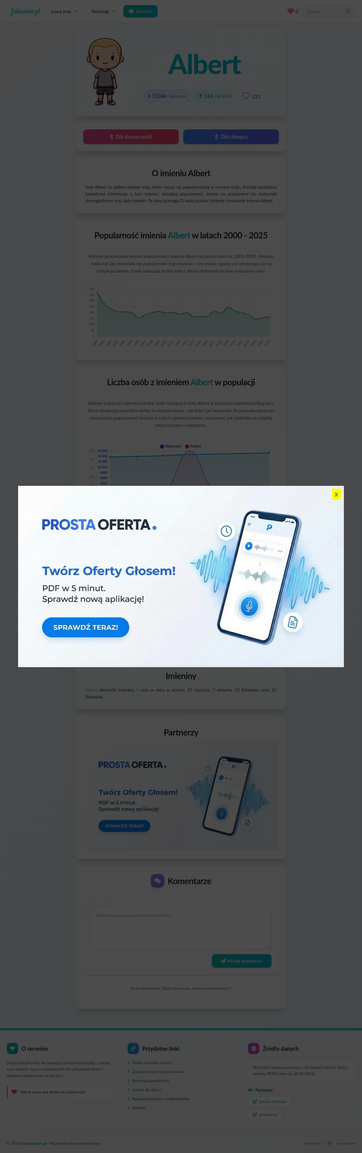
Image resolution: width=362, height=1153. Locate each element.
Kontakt (140, 11)
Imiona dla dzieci (144, 1089)
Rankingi (104, 11)
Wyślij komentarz (241, 960)
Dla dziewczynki (131, 137)
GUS (341, 1067)
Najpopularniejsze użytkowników (158, 1098)
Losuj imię (65, 11)
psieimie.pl (265, 1114)
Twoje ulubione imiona (149, 1062)
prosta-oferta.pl (269, 1101)
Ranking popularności (148, 1080)
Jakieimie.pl (25, 11)
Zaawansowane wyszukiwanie (156, 1071)
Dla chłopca (231, 137)
